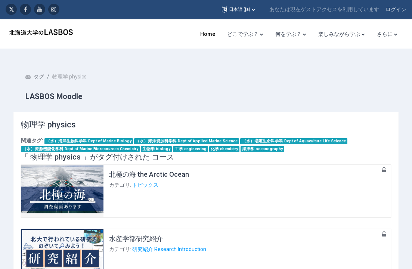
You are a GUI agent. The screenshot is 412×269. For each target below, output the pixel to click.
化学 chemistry (231, 139)
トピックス (153, 176)
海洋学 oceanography (270, 139)
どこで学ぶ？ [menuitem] (242, 34)
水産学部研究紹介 (143, 229)
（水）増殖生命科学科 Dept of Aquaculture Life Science (301, 131)
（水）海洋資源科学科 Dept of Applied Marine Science (194, 131)
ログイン (395, 9)
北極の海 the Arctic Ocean (156, 164)
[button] (238, 9)
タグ (46, 67)
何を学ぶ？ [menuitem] (288, 34)
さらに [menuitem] (385, 34)
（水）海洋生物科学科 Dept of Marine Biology (96, 131)
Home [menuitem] (207, 34)
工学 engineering (198, 139)
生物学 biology (164, 139)
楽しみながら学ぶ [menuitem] (339, 34)
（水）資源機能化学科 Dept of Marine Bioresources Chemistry (88, 139)
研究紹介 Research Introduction (177, 240)
